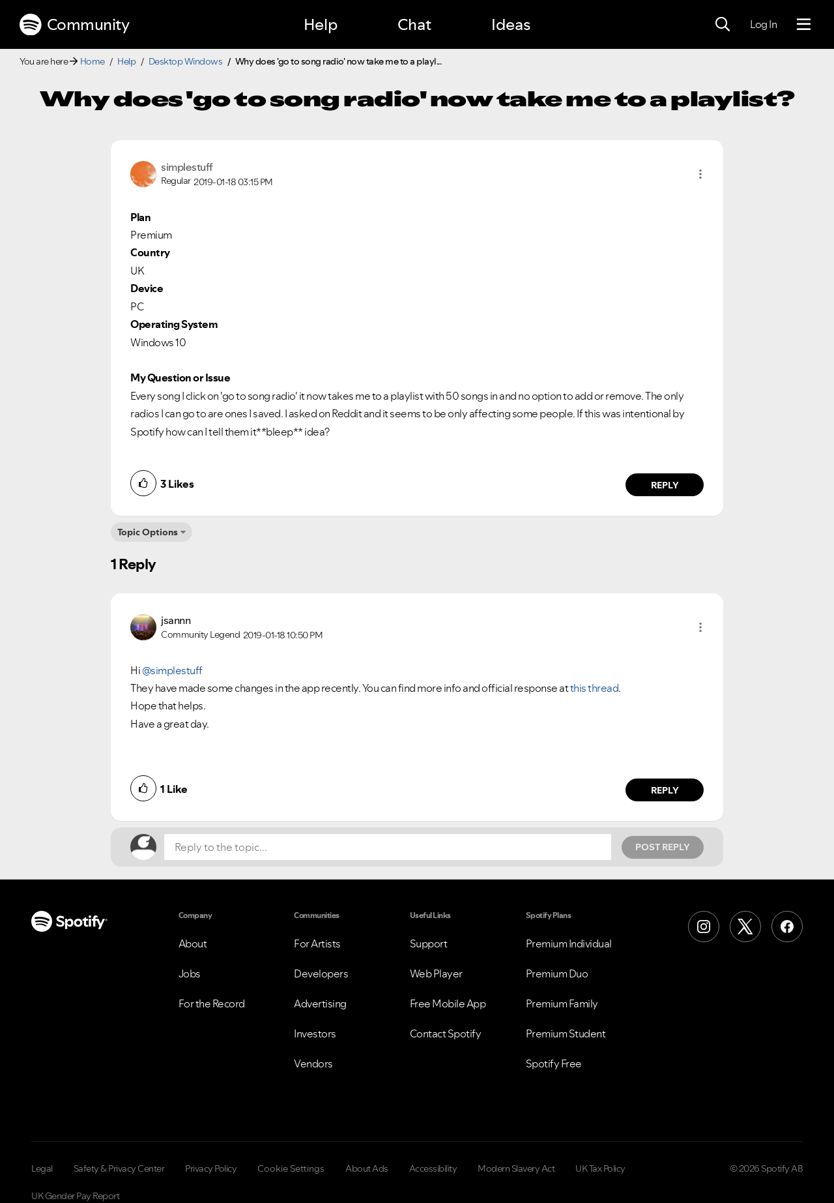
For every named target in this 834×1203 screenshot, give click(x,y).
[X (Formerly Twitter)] (745, 926)
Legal (42, 1168)
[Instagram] (703, 926)
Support (429, 943)
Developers (321, 973)
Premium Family (562, 1003)
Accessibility (433, 1168)
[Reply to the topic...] (387, 847)
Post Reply (662, 847)
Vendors (313, 1063)
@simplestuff (172, 670)
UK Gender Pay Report (75, 1196)
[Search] (723, 24)
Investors (315, 1033)
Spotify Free (554, 1063)
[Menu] (803, 25)
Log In (763, 24)
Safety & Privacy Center (119, 1168)
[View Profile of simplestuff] (187, 167)
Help (321, 24)
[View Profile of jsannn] (175, 620)
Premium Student (566, 1033)
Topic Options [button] (147, 532)
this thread (594, 688)
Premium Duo (557, 973)
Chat (414, 24)
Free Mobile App (448, 1003)
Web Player (436, 973)
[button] (700, 174)
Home (92, 61)
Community (74, 25)
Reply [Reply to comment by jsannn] (665, 790)
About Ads (366, 1168)
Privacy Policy (211, 1168)
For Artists (317, 943)
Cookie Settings (290, 1168)
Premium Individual (569, 943)
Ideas (510, 24)
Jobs (190, 973)
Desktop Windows (186, 61)
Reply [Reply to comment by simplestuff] (665, 485)
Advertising (320, 1003)
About (193, 943)
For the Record (212, 1003)
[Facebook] (787, 926)
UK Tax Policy (600, 1168)
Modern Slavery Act (516, 1168)
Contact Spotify (446, 1033)
